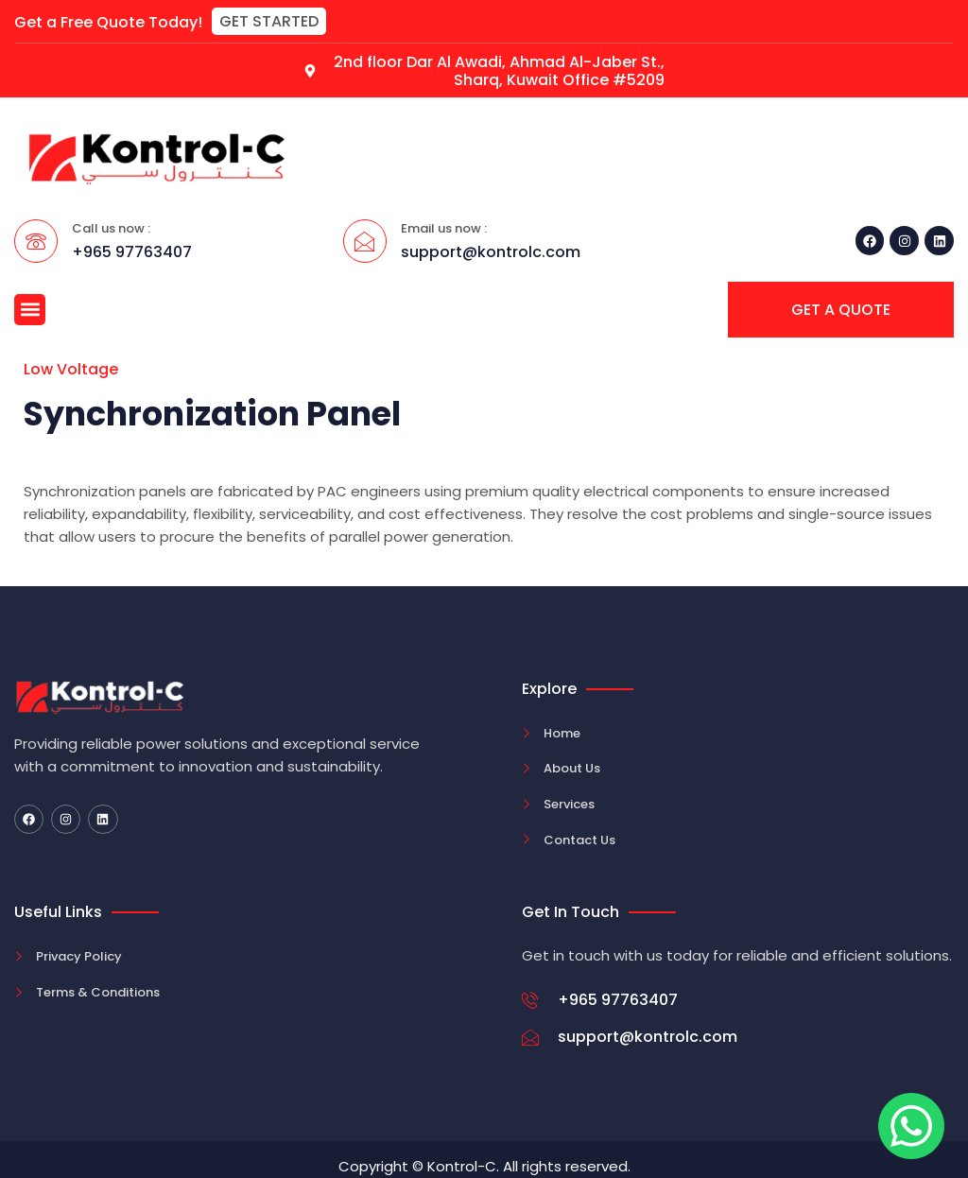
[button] (269, 21)
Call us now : (111, 228)
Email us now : (444, 228)
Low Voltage (71, 369)
